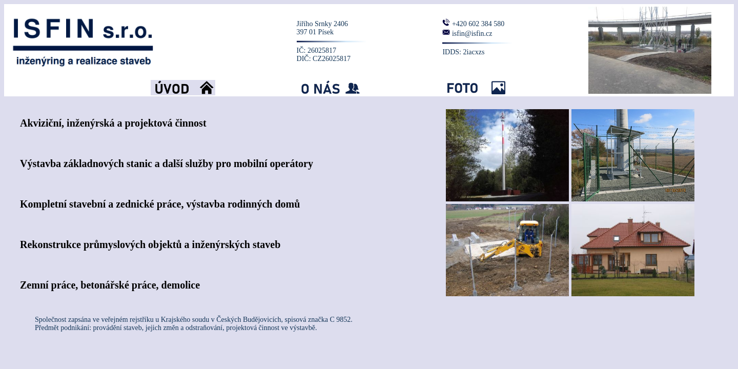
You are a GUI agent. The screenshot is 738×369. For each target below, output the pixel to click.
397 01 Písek (315, 32)
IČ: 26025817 (316, 50)
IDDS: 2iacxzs (463, 52)
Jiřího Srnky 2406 (322, 24)
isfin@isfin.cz (472, 33)
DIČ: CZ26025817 (324, 59)
